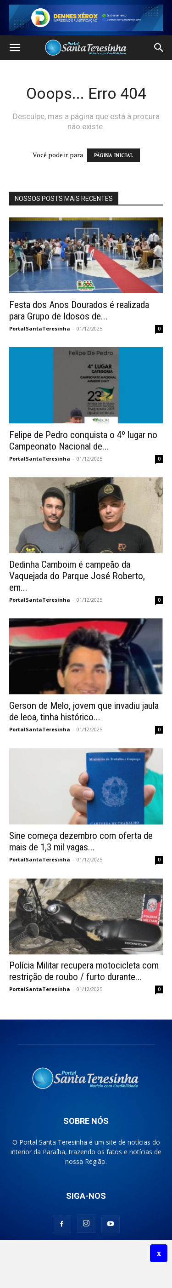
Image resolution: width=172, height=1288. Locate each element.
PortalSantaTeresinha (39, 328)
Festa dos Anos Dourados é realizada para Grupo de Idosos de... (79, 310)
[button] (14, 47)
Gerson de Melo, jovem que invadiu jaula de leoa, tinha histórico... (84, 711)
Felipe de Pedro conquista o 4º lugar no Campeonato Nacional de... (83, 440)
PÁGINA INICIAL (113, 155)
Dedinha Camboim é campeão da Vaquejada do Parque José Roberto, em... (77, 576)
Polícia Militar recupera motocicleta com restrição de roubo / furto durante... (84, 971)
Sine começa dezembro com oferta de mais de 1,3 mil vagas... (81, 841)
